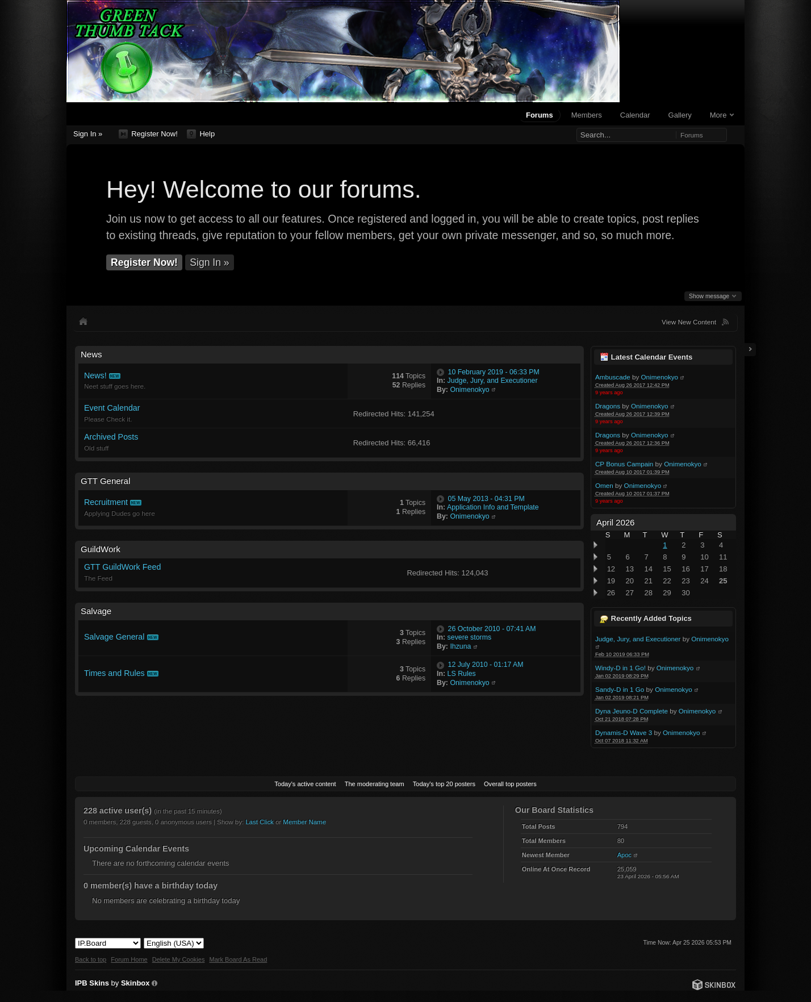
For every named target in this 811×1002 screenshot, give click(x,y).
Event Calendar (112, 407)
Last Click (259, 822)
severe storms (470, 637)
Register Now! (148, 134)
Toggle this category (572, 354)
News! (95, 375)
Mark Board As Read (238, 959)
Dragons (607, 406)
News (91, 354)
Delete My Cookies (178, 959)
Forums (539, 115)
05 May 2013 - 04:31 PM (486, 499)
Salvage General (114, 636)
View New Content (689, 321)
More (722, 115)
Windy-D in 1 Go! (620, 667)
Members (586, 115)
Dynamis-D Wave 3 (623, 732)
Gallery (680, 115)
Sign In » (87, 134)
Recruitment (106, 502)
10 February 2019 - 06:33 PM (494, 372)
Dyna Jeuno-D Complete (631, 711)
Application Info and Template (493, 507)
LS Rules (462, 674)
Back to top (90, 959)
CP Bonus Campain (624, 463)
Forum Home (129, 959)
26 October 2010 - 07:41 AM (492, 629)
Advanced (735, 134)
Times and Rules (114, 673)
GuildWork (100, 549)
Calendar (635, 115)
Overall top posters (510, 783)
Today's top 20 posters (444, 783)
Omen (604, 485)
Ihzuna (460, 646)
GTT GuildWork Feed (122, 566)
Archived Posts (111, 436)
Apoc (624, 854)
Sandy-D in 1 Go (619, 689)
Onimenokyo (660, 377)
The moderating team (374, 783)
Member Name (304, 822)
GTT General (105, 481)
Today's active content (305, 783)
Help (201, 134)
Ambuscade (612, 377)
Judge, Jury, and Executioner (638, 638)
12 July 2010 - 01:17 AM (486, 665)
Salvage (96, 611)
